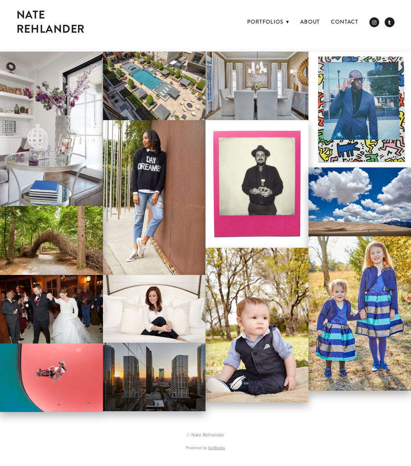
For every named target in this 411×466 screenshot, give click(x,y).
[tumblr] (389, 22)
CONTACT (344, 22)
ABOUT (310, 22)
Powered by (205, 447)
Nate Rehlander (51, 22)
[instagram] (374, 22)
